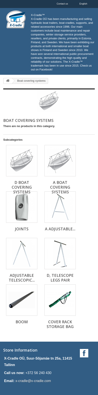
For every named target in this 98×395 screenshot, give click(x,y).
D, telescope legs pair (60, 278)
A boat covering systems (60, 187)
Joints (21, 228)
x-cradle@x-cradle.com (33, 381)
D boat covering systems (22, 187)
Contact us (62, 3)
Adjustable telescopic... (22, 278)
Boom (22, 321)
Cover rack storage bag (60, 324)
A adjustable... (60, 228)
